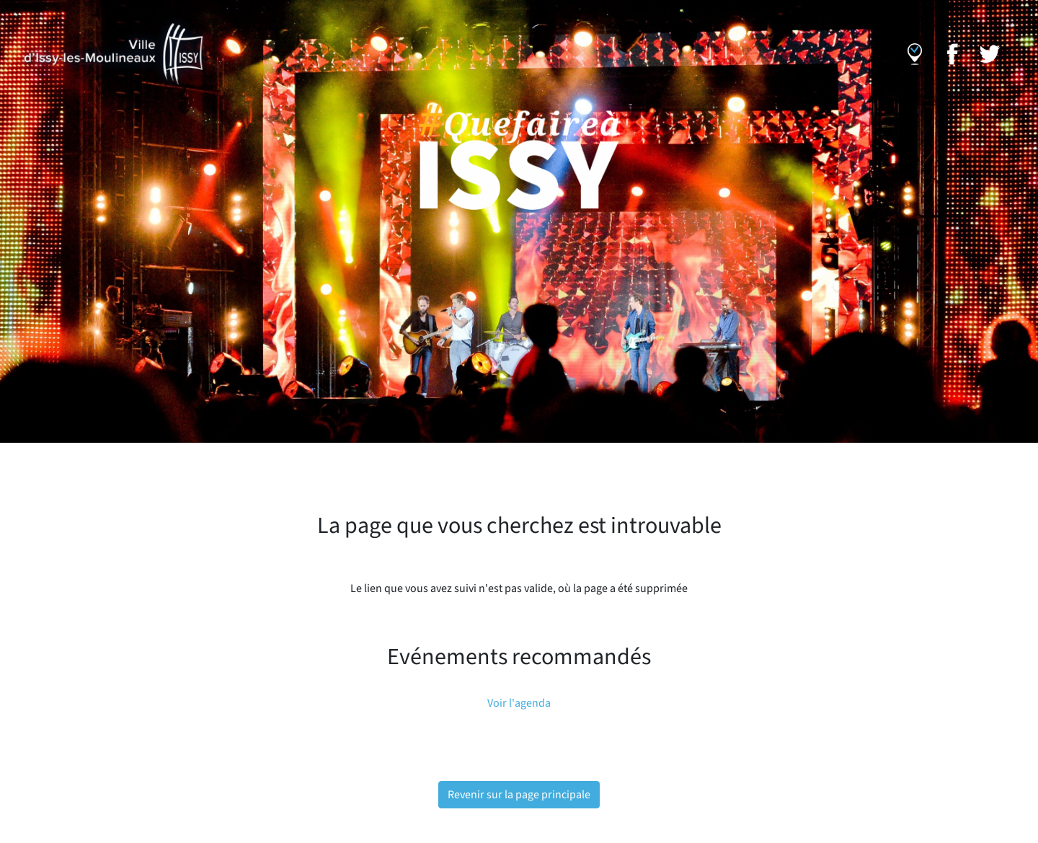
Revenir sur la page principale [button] (519, 795)
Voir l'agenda (519, 703)
